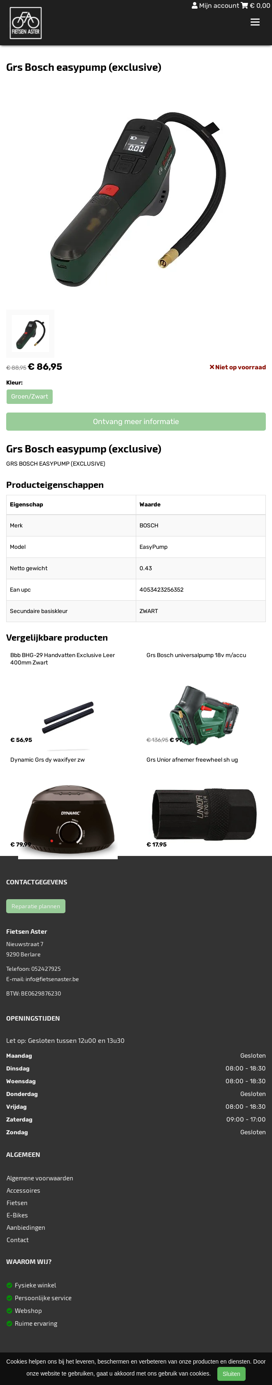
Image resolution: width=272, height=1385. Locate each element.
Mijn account (216, 5)
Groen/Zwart (29, 396)
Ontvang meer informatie (136, 421)
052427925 (46, 968)
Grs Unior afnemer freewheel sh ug (192, 759)
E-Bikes (17, 1215)
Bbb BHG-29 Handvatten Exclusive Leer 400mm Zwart (63, 659)
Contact (18, 1239)
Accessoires (23, 1190)
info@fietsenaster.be (52, 978)
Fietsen (17, 1202)
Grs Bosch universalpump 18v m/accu (196, 655)
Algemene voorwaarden (40, 1178)
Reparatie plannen (36, 905)
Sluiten (231, 1374)
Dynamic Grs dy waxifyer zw (47, 759)
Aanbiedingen (26, 1227)
